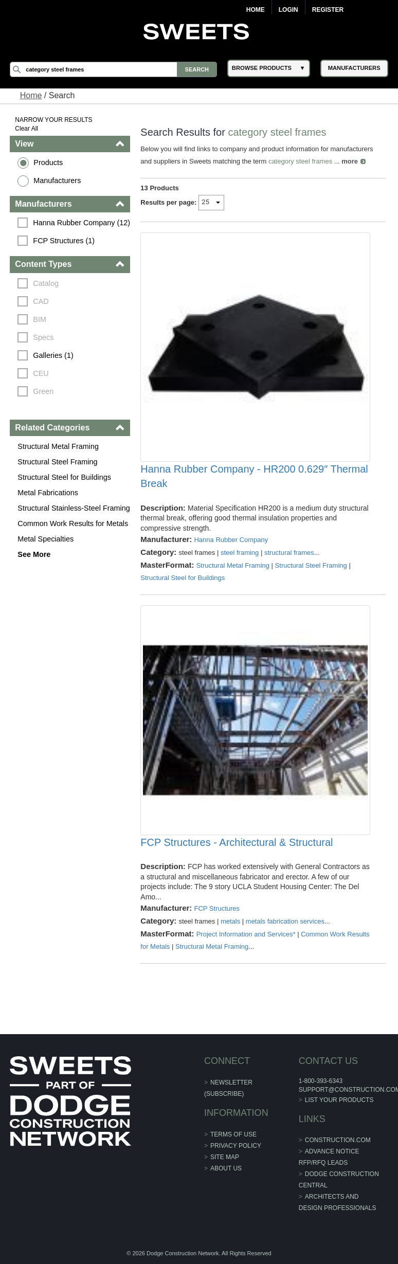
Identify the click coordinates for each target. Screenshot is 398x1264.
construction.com (338, 1140)
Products (48, 162)
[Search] (113, 69)
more (349, 161)
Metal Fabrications (47, 493)
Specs (43, 337)
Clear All (26, 128)
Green (43, 391)
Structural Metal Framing (58, 446)
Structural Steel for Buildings (64, 477)
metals (230, 921)
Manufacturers (57, 180)
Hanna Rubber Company (231, 540)
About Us (226, 1168)
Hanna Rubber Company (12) (81, 223)
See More (33, 554)
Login (288, 9)
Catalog (46, 283)
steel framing (240, 552)
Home (255, 9)
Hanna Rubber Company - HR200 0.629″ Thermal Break (254, 476)
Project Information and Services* (246, 934)
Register (327, 9)
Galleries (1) (53, 355)
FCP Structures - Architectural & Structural (236, 842)
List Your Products (339, 1100)
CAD (40, 301)
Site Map (224, 1157)
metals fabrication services (285, 921)
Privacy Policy (235, 1145)
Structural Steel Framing (57, 462)
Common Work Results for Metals (72, 523)
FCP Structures (217, 908)
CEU (40, 373)
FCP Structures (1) (64, 241)
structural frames (289, 552)
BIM (39, 319)
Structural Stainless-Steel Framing (73, 508)
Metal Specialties (45, 539)
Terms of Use (233, 1134)
